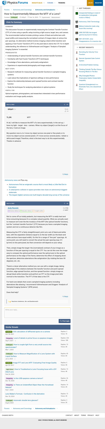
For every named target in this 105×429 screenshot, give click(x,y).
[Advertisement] (37, 158)
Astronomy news (11, 181)
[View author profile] (38, 211)
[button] (44, 3)
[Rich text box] (37, 313)
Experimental (46, 18)
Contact (67, 416)
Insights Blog (37, 3)
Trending (61, 3)
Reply (66, 175)
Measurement (56, 18)
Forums (50, 3)
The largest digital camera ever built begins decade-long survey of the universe (39, 196)
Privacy (89, 416)
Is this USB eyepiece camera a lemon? (28, 379)
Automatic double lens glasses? (26, 401)
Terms (81, 416)
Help (95, 416)
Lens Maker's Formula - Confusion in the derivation (25, 395)
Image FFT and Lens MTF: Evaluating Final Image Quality (34, 363)
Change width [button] (9, 416)
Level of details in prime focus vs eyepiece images (33, 339)
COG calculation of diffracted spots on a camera (31, 332)
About (74, 416)
